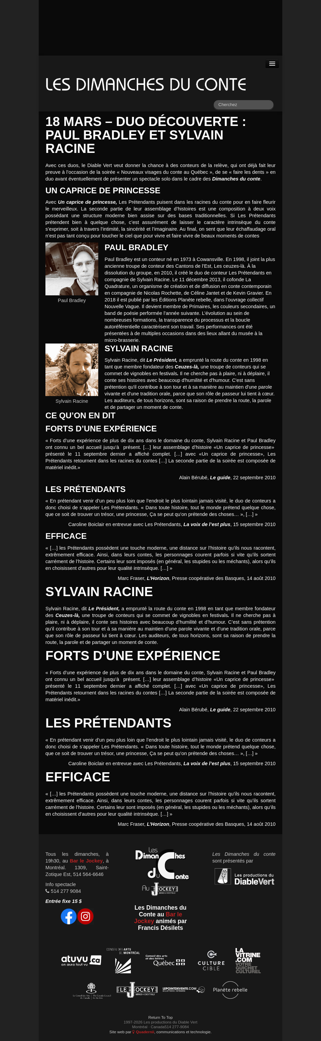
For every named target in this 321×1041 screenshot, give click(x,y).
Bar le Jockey (86, 861)
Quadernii (143, 1032)
